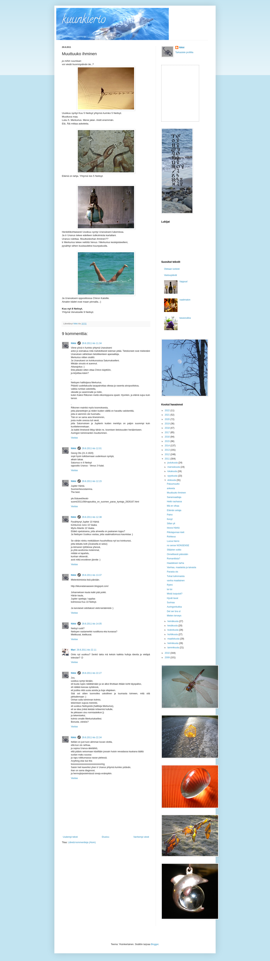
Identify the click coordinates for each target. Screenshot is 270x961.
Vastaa (74, 437)
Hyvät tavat (172, 598)
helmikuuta (173, 643)
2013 (167, 450)
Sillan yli (171, 523)
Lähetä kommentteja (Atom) (82, 842)
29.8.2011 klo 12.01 (92, 448)
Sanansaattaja (174, 497)
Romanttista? (173, 558)
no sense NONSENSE (178, 545)
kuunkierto (84, 20)
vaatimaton (184, 299)
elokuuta (172, 480)
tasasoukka (185, 318)
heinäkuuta (173, 621)
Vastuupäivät (170, 275)
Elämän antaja (174, 510)
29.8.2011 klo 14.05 (92, 623)
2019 (167, 423)
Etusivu (105, 837)
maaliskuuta (173, 638)
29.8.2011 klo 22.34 (92, 737)
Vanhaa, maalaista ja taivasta (181, 567)
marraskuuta (174, 467)
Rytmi (170, 585)
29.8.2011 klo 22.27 (92, 673)
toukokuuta (173, 630)
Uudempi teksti (70, 837)
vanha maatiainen (176, 580)
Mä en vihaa (173, 506)
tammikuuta (173, 647)
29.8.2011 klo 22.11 (86, 649)
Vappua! (183, 281)
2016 (167, 436)
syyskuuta (172, 475)
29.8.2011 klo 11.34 (92, 343)
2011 (167, 458)
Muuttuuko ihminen (176, 492)
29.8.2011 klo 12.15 (92, 481)
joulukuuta (172, 462)
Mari (73, 649)
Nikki (73, 343)
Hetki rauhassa (174, 501)
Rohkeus (171, 536)
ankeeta (171, 488)
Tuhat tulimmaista (175, 576)
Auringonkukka (174, 607)
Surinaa (171, 602)
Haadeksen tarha (175, 563)
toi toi (169, 589)
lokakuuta (172, 471)
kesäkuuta (172, 625)
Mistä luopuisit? (174, 593)
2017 (167, 432)
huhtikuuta (172, 634)
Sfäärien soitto (174, 549)
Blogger (155, 944)
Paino (170, 514)
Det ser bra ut (174, 611)
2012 (167, 454)
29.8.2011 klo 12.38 (92, 517)
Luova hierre (173, 541)
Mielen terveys (174, 615)
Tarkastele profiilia (184, 52)
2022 (167, 410)
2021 (167, 414)
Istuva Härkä (173, 527)
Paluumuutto (173, 484)
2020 (167, 419)
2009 (167, 657)
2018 (167, 428)
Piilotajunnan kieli (175, 532)
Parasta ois (172, 571)
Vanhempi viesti (141, 837)
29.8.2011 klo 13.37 (92, 575)
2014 (167, 445)
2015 (167, 441)
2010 (167, 653)
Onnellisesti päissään (177, 554)
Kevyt (169, 519)
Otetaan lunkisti (172, 269)
